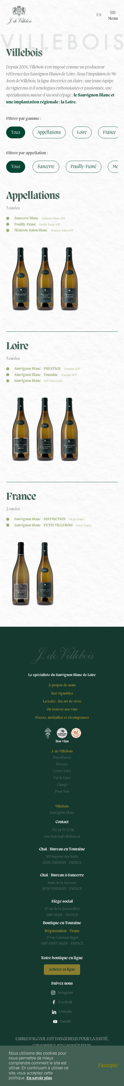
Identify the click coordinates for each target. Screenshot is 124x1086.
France (109, 132)
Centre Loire (62, 771)
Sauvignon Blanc (38, 381)
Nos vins (62, 741)
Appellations (49, 132)
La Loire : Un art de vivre (62, 702)
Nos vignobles (62, 694)
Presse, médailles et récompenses (62, 718)
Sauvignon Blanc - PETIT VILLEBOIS (53, 525)
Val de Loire (62, 778)
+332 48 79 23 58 (62, 830)
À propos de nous (62, 685)
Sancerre (45, 166)
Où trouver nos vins (62, 710)
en (99, 15)
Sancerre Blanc (39, 218)
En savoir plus (39, 1078)
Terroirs (62, 764)
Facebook (65, 1002)
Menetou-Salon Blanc (43, 230)
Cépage (62, 785)
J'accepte (108, 1066)
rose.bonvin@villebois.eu (62, 837)
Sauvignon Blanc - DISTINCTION (49, 519)
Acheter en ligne (62, 970)
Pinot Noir (62, 792)
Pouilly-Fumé (84, 166)
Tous (15, 132)
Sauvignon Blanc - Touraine (45, 375)
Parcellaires (62, 758)
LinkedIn (65, 1012)
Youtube (65, 1022)
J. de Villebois (62, 751)
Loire (82, 132)
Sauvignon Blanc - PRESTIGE (47, 369)
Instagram (65, 993)
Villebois (62, 807)
